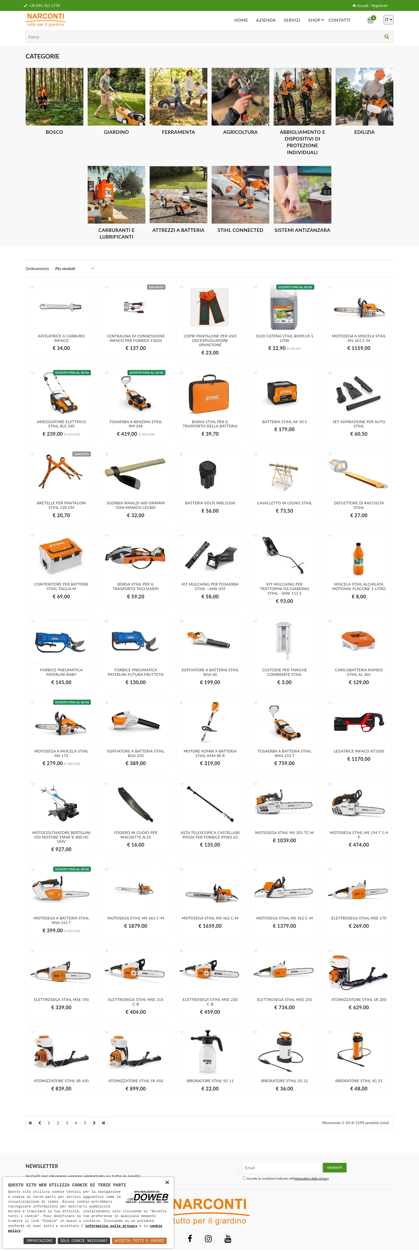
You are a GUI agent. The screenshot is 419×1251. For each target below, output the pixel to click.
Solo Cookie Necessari (83, 1240)
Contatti (339, 19)
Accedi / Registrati (370, 5)
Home (241, 19)
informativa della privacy (311, 1178)
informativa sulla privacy (111, 1226)
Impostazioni (39, 1240)
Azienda (266, 19)
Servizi (292, 19)
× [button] (167, 1183)
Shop (317, 19)
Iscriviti (334, 1168)
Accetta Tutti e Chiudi (139, 1240)
